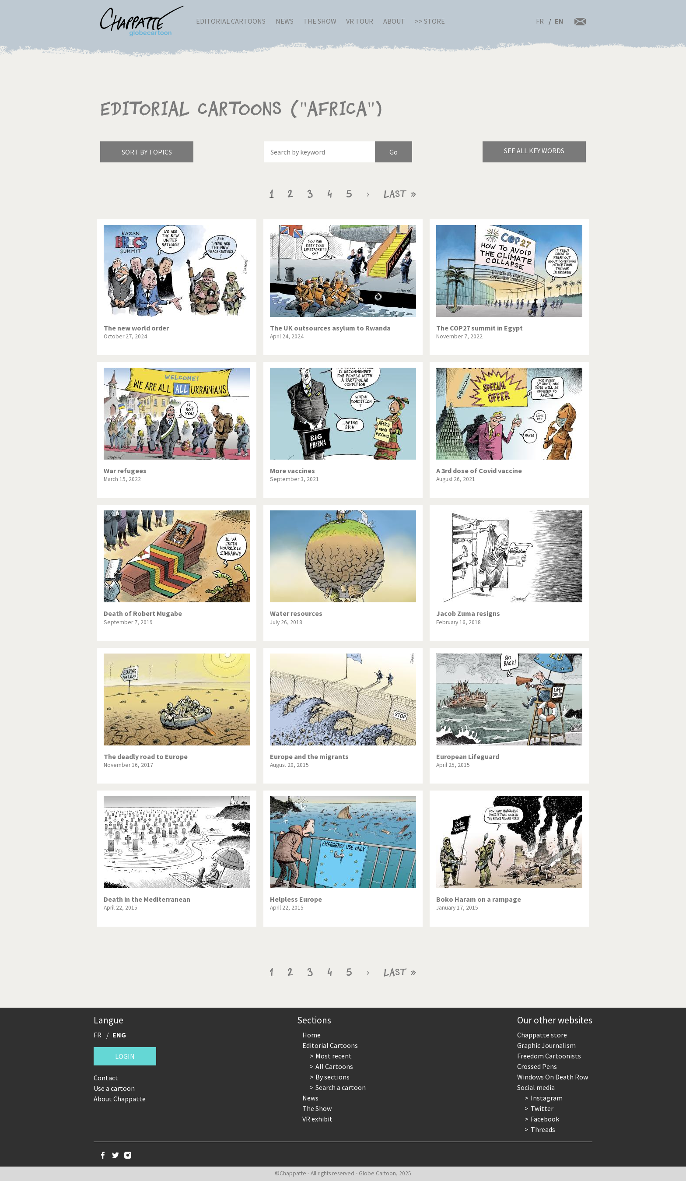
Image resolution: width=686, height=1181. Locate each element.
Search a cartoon (340, 1087)
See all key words (534, 150)
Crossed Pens (537, 1066)
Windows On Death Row (552, 1076)
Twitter (542, 1108)
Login (125, 1056)
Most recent (333, 1055)
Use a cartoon (114, 1088)
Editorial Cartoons (231, 21)
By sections (332, 1076)
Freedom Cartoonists (549, 1055)
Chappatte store (542, 1034)
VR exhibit (317, 1118)
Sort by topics (147, 152)
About (394, 21)
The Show (319, 21)
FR (540, 21)
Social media (536, 1087)
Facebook (545, 1118)
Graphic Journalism (546, 1045)
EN (559, 21)
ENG (119, 1034)
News (285, 21)
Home (311, 1034)
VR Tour (359, 21)
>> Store (430, 21)
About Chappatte (120, 1098)
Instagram (547, 1097)
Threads (543, 1129)
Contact (106, 1077)
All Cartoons (334, 1066)
